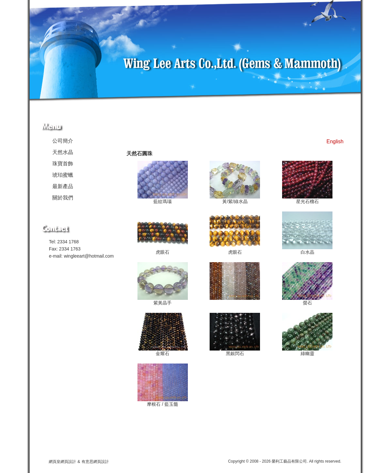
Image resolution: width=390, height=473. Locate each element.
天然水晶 (62, 152)
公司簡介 (62, 141)
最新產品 (62, 186)
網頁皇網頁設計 (62, 461)
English (335, 141)
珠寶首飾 (62, 163)
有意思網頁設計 (95, 461)
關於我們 (62, 197)
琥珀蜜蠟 (62, 175)
